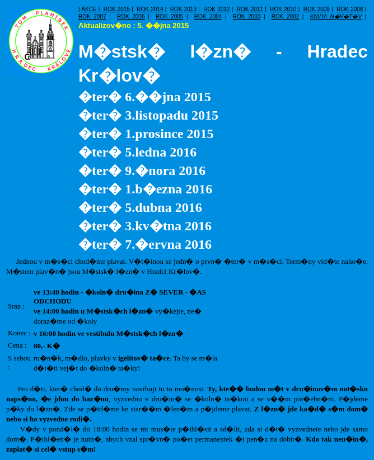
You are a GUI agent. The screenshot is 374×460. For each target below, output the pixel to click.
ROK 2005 (170, 16)
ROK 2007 (92, 16)
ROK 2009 (316, 9)
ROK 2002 (286, 16)
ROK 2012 (216, 9)
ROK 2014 (150, 9)
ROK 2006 (131, 16)
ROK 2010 (283, 9)
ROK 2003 (247, 16)
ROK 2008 (349, 9)
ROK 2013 (183, 9)
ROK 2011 (250, 9)
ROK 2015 (117, 9)
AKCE (88, 9)
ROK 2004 (208, 16)
